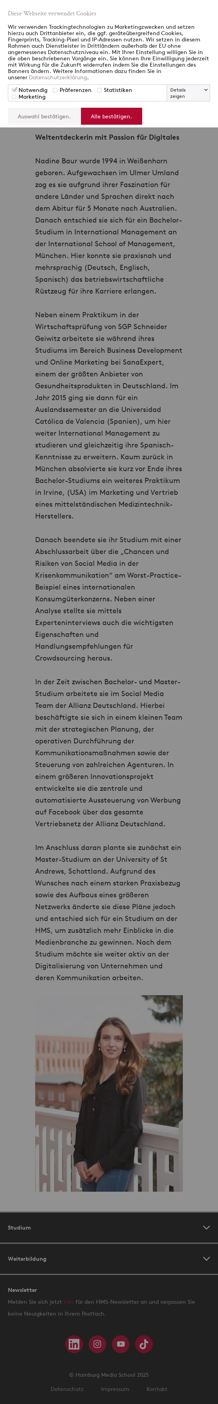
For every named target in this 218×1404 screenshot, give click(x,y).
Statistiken (118, 89)
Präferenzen (76, 89)
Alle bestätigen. (111, 116)
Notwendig (33, 89)
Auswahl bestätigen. (44, 116)
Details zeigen (178, 93)
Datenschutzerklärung (58, 77)
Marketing (32, 96)
